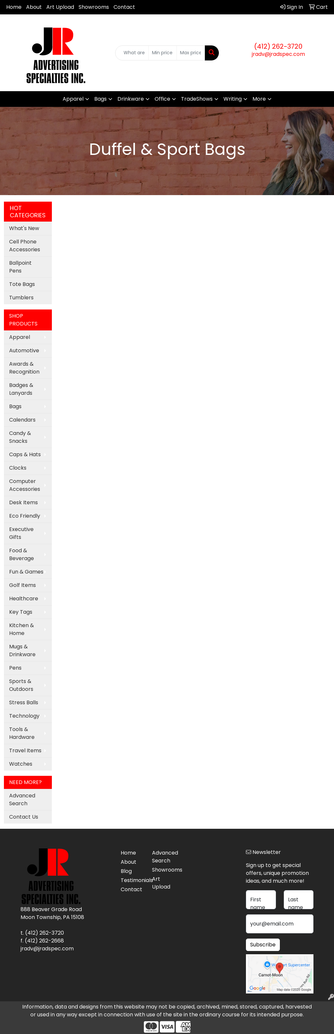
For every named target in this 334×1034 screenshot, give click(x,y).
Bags (100, 99)
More (259, 99)
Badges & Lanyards (21, 389)
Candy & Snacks (20, 437)
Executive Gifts (21, 533)
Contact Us (23, 817)
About (34, 7)
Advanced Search (22, 799)
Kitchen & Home (21, 629)
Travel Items (25, 750)
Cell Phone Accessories (24, 245)
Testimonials (132, 880)
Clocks (17, 468)
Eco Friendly (24, 516)
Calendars (22, 420)
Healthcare (23, 598)
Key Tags (20, 612)
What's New (24, 228)
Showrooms (94, 7)
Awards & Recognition (24, 367)
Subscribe (263, 944)
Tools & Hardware (22, 733)
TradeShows (197, 99)
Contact (124, 7)
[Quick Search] (131, 52)
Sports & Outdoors (21, 685)
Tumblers (21, 297)
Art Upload (60, 7)
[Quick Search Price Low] (162, 52)
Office (162, 99)
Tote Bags (22, 284)
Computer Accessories (24, 485)
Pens (15, 668)
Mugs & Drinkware (22, 650)
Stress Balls (23, 702)
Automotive (24, 350)
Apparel (73, 99)
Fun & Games (26, 571)
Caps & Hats (25, 454)
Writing (232, 99)
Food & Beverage (21, 554)
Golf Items (22, 585)
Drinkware (130, 99)
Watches (20, 764)
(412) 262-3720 (278, 46)
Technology (24, 716)
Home (14, 7)
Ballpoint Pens (20, 267)
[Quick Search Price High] (190, 52)
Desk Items (23, 502)
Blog (126, 871)
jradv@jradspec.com (278, 54)
